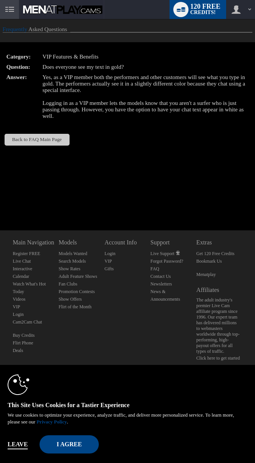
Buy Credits (24, 335)
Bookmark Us (209, 261)
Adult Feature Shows (78, 276)
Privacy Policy (51, 422)
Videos (19, 299)
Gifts (109, 268)
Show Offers (70, 299)
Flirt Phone (23, 343)
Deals (18, 350)
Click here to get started (218, 358)
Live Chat (22, 261)
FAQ (154, 268)
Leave (18, 444)
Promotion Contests (77, 291)
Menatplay (206, 274)
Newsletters (161, 284)
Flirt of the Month (75, 306)
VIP (16, 306)
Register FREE (26, 253)
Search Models (72, 261)
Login (18, 314)
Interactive (22, 268)
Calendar (21, 276)
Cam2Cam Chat (27, 322)
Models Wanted (73, 253)
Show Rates (69, 268)
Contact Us (160, 276)
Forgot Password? (166, 261)
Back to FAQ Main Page (37, 139)
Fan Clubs (68, 284)
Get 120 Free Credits (215, 253)
